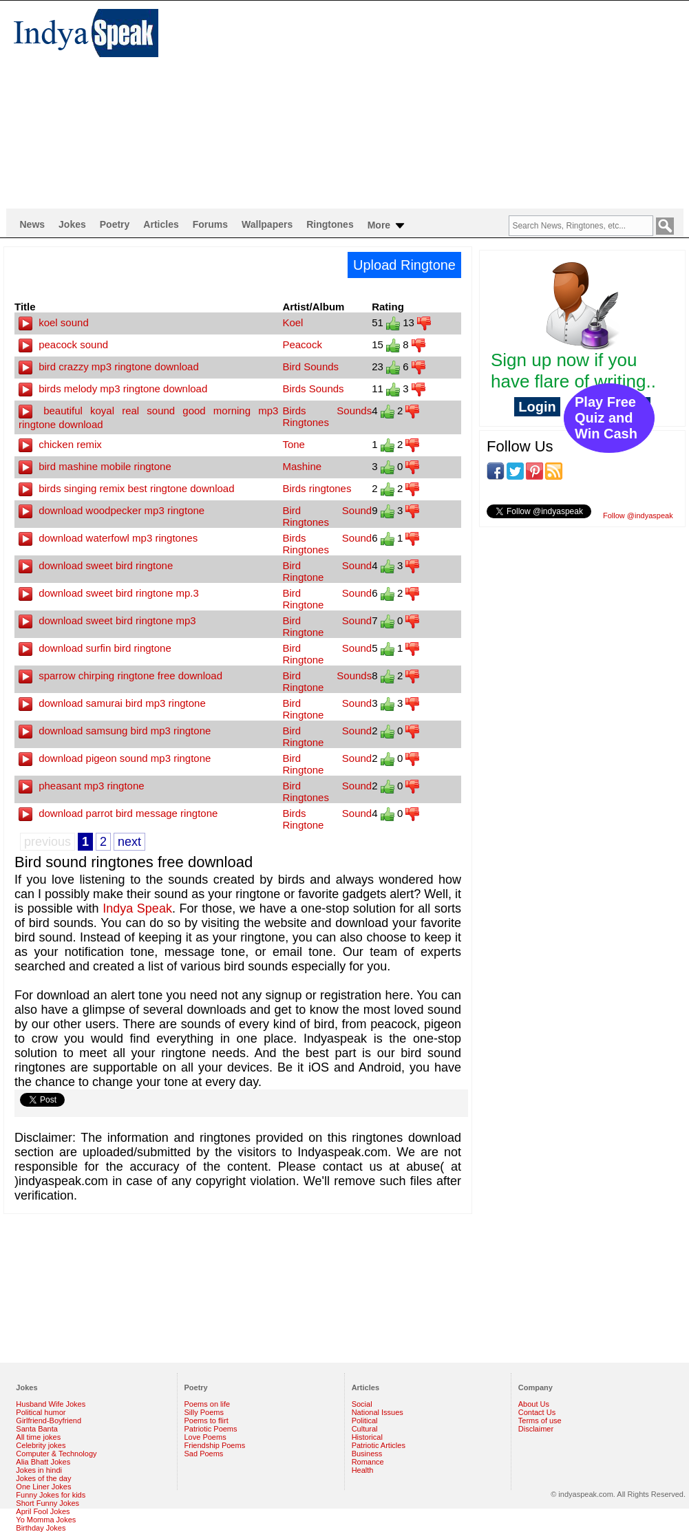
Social (362, 1404)
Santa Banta (37, 1429)
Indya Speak (137, 908)
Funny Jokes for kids (50, 1495)
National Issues (377, 1412)
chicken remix (60, 444)
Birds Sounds (312, 388)
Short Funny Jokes (47, 1503)
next (129, 842)
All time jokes (38, 1437)
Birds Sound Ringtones (327, 543)
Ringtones (329, 224)
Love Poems (205, 1437)
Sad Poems (204, 1453)
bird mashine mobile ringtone (95, 466)
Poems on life (207, 1404)
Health (363, 1470)
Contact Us (536, 1412)
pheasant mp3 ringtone (82, 785)
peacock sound (63, 344)
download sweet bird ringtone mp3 (107, 620)
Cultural (365, 1429)
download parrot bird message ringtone (118, 813)
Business (367, 1453)
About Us (533, 1404)
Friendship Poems (215, 1445)
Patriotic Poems (210, 1429)
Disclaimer (535, 1429)
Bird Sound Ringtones (327, 516)
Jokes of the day (43, 1478)
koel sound (54, 322)
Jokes (72, 224)
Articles (160, 224)
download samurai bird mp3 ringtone (112, 703)
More (387, 226)
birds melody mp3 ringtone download (113, 388)
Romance (368, 1462)
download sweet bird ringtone (96, 565)
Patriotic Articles (378, 1445)
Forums (210, 224)
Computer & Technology (56, 1453)
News (32, 224)
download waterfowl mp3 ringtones (108, 538)
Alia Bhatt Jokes (43, 1462)
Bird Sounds (310, 366)
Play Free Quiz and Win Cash (606, 417)
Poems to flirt (206, 1420)
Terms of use (540, 1420)
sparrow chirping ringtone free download (120, 675)
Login (536, 406)
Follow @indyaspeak (638, 515)
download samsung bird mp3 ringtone (115, 730)
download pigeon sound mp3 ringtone (115, 758)
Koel (292, 322)
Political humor (40, 1412)
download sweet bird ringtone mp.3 (109, 593)
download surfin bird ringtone (95, 648)
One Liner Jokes (43, 1486)
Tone (293, 444)
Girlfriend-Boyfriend (48, 1420)
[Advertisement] (402, 104)
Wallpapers (267, 224)
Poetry (115, 224)
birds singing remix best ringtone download (127, 488)
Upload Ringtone (404, 265)
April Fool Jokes (43, 1511)
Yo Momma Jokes (46, 1519)
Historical (367, 1437)
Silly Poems (204, 1412)
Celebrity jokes (40, 1445)
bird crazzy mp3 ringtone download (109, 366)
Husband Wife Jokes (50, 1404)
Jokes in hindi (39, 1470)
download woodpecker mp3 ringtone (111, 510)
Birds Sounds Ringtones (327, 416)
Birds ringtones (316, 488)
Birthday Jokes (40, 1528)
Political (365, 1420)
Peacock (302, 344)
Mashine (301, 466)
